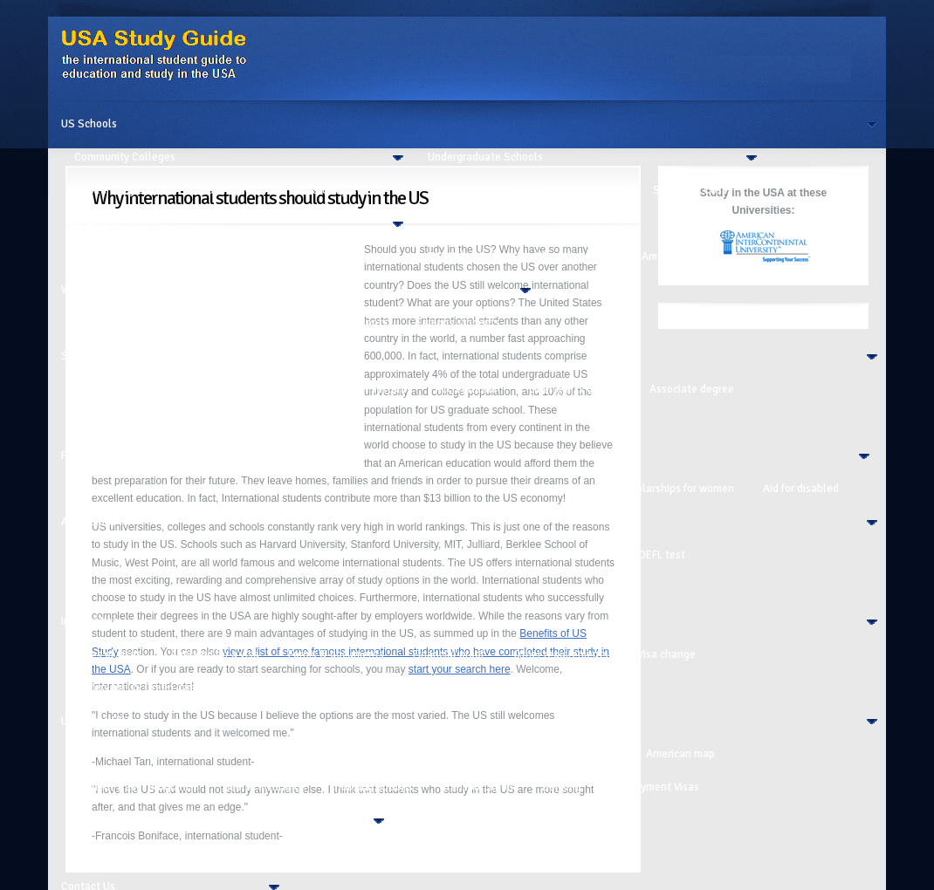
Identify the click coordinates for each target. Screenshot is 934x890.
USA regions (587, 754)
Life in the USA (97, 721)
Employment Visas (654, 787)
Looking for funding (231, 489)
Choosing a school (457, 555)
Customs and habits (242, 754)
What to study (349, 555)
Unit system (377, 389)
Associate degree (691, 389)
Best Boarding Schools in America (599, 257)
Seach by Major (233, 190)
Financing (84, 455)
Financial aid (336, 489)
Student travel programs (134, 787)
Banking (561, 787)
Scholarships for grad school (465, 489)
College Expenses (131, 853)
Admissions (88, 522)
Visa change (666, 654)
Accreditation (467, 389)
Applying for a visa (214, 654)
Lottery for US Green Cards (139, 688)
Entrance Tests (567, 555)
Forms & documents (336, 654)
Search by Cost (336, 190)
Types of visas (107, 654)
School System (97, 356)
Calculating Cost (115, 489)
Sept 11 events (270, 688)
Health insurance (264, 787)
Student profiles (448, 853)
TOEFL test (658, 555)
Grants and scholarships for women (648, 489)
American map (680, 754)
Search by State (126, 190)
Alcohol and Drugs (247, 853)
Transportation (477, 787)
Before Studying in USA (376, 754)
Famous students (458, 323)
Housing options (373, 787)
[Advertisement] (223, 350)
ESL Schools (458, 257)
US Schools (89, 124)
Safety (337, 853)
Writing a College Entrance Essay (155, 588)
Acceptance (293, 588)
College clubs (495, 754)
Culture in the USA (119, 754)
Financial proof (448, 654)
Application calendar (235, 555)
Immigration (90, 621)
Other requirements (560, 654)
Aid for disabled (801, 489)
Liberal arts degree (575, 389)
